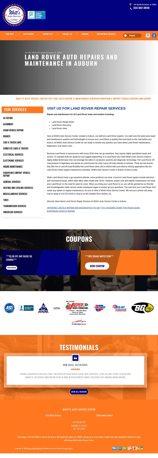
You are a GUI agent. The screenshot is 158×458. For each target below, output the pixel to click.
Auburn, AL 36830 (55, 52)
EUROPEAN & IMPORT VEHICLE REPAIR (119, 102)
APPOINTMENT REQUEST (106, 34)
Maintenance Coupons (105, 423)
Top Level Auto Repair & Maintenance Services (73, 102)
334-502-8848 (141, 8)
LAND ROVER (145, 102)
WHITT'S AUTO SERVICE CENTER (31, 102)
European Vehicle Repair (61, 215)
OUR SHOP (10, 34)
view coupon (18, 273)
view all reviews (79, 399)
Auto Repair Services (53, 423)
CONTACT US (67, 34)
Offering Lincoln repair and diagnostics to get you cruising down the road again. (93, 212)
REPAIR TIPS (48, 34)
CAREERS (84, 34)
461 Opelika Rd (42, 52)
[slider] (75, 376)
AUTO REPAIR (28, 34)
